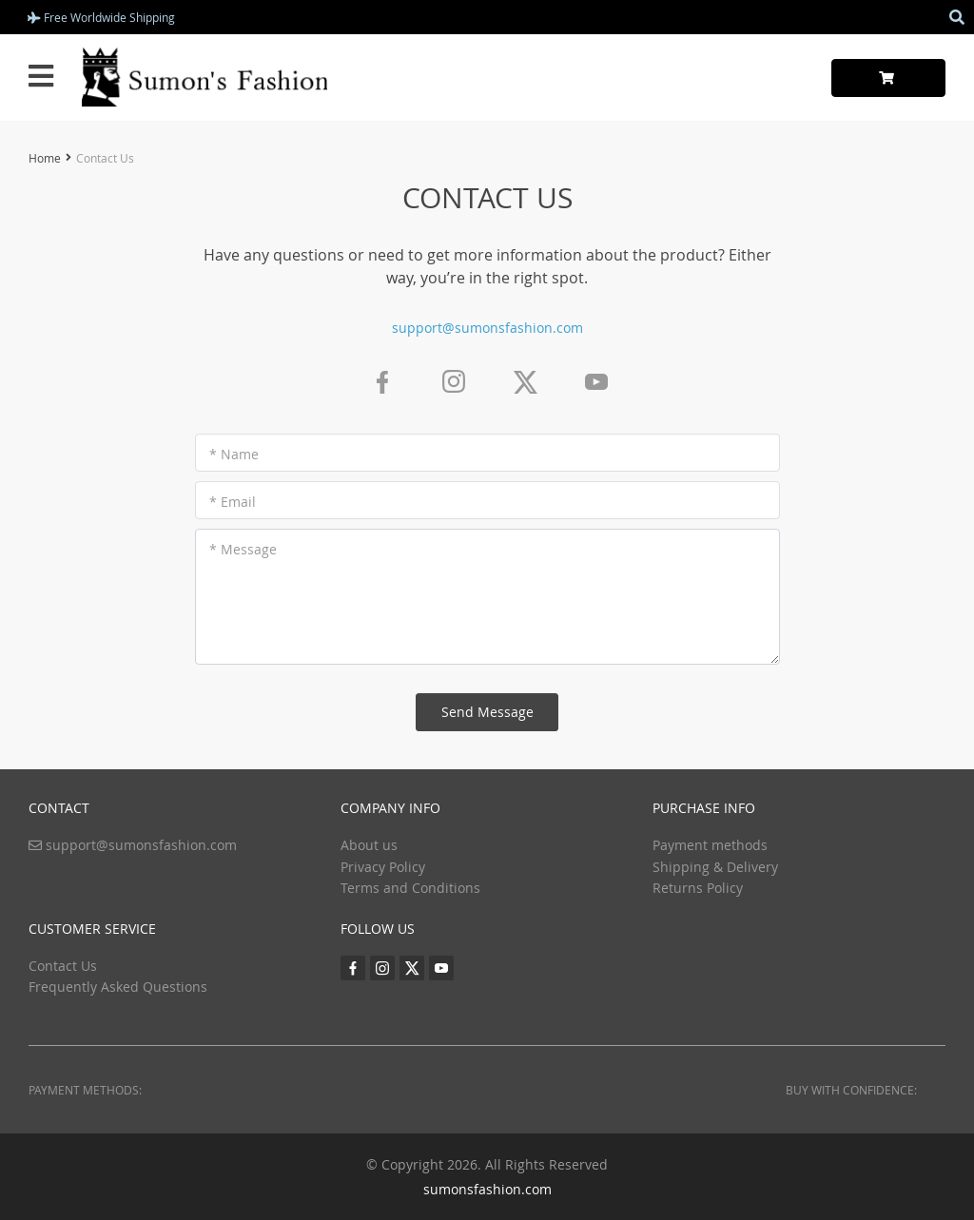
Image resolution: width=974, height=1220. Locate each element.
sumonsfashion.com (487, 1189)
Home (45, 157)
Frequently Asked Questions (118, 987)
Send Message (487, 712)
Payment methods (710, 845)
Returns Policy (698, 888)
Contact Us (63, 966)
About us (369, 845)
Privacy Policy (383, 867)
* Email (232, 502)
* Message (243, 549)
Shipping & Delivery (715, 867)
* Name (234, 454)
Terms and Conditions (410, 888)
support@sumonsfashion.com (487, 328)
